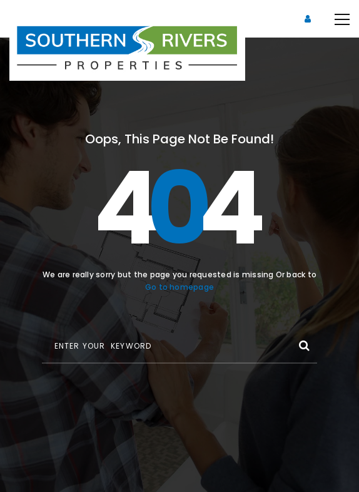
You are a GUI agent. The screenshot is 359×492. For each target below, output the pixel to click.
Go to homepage (179, 287)
